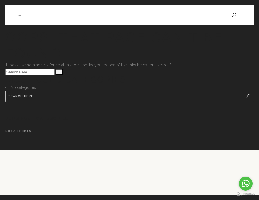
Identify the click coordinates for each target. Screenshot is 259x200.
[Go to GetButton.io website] (246, 194)
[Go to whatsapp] (246, 184)
